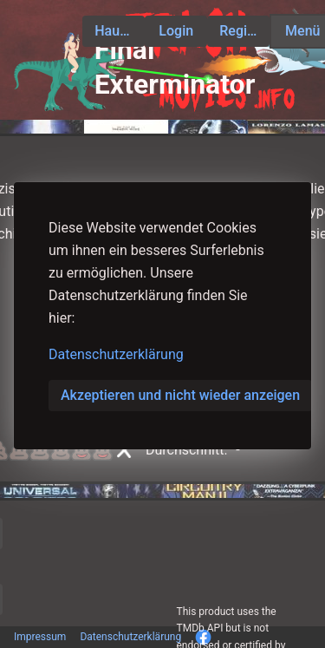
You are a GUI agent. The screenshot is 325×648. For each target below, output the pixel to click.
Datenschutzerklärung (116, 354)
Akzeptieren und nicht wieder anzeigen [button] (180, 395)
